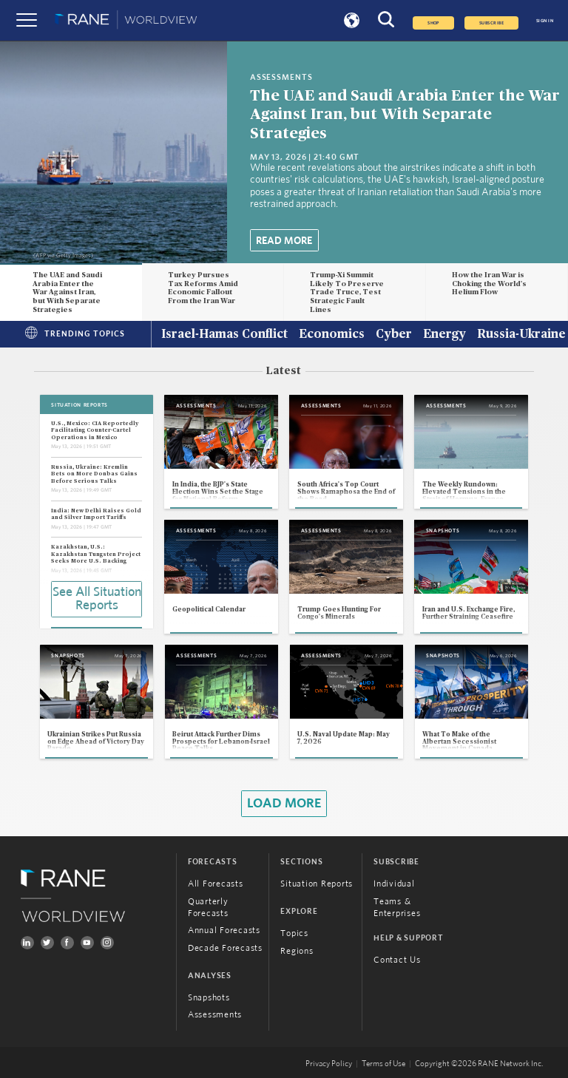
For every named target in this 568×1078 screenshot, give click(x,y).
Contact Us (397, 959)
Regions (296, 950)
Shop (433, 23)
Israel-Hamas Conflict (224, 335)
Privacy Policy (328, 1064)
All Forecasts (215, 883)
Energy (444, 335)
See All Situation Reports (97, 599)
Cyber (394, 335)
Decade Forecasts (225, 947)
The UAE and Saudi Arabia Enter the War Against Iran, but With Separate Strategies (405, 114)
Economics (332, 335)
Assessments (215, 1014)
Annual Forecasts (224, 930)
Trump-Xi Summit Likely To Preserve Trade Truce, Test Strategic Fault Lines (347, 292)
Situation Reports (316, 883)
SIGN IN (544, 20)
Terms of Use (383, 1064)
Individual (394, 883)
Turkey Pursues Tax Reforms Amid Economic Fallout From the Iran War (203, 288)
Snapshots (209, 997)
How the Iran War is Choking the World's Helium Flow (489, 283)
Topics (294, 933)
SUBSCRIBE (491, 23)
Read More (284, 241)
